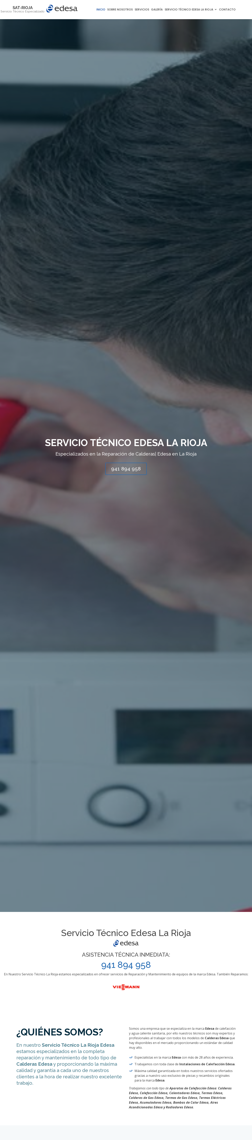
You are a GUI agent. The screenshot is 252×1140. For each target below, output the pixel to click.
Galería (157, 9)
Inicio (100, 9)
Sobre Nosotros (120, 9)
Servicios (142, 9)
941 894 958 (126, 469)
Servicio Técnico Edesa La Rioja (189, 9)
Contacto (227, 9)
